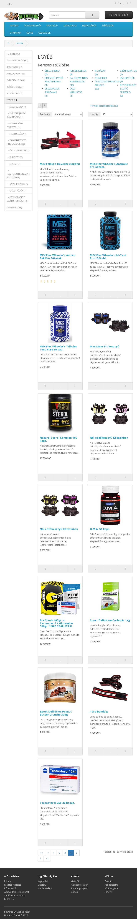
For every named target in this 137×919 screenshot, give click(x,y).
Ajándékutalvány (79, 884)
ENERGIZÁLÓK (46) (16, 80)
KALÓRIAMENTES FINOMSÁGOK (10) (79, 81)
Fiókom (108, 881)
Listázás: (94, 114)
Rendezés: (45, 114)
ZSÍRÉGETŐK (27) (15, 86)
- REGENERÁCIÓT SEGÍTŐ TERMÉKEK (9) (17, 199)
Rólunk (7, 881)
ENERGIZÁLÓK (89, 25)
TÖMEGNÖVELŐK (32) (17, 60)
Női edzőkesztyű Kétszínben (109, 437)
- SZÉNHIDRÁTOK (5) (17, 184)
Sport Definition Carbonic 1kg (110, 620)
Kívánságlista (111, 888)
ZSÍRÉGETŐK (108, 25)
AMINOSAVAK (70, 25)
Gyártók (75, 881)
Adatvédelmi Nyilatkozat (16, 891)
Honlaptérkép (45, 888)
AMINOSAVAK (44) (15, 73)
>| (47, 858)
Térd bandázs (99, 711)
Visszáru (42, 884)
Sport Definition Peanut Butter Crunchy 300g (56, 713)
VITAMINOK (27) (14, 93)
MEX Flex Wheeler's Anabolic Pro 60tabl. (109, 165)
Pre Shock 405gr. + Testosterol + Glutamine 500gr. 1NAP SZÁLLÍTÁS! (56, 623)
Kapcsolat (43, 881)
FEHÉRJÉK (14, 25)
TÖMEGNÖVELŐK (32, 25)
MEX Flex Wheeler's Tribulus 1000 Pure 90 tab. (58, 348)
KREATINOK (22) (14, 67)
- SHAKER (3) (13, 163)
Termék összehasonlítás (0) (104, 105)
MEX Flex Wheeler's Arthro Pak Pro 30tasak (57, 256)
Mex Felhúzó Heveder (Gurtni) (60, 164)
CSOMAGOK (44, 32)
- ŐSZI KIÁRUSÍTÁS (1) (18, 150)
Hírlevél (108, 891)
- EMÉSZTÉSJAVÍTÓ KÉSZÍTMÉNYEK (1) (16, 115)
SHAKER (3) (101, 77)
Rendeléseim (111, 884)
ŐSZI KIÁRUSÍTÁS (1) (76, 92)
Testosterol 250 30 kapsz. (57, 803)
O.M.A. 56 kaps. (100, 529)
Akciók (74, 891)
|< (41, 852)
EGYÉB (30, 32)
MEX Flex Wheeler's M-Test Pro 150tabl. (108, 256)
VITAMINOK (15, 32)
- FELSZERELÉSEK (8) (17, 133)
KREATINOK (52, 25)
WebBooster (23, 911)
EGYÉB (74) (12, 100)
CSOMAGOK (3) (14, 207)
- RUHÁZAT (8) (14, 157)
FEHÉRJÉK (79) (13, 53)
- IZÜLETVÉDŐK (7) (16, 190)
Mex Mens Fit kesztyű (104, 346)
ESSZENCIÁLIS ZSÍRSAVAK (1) (52, 92)
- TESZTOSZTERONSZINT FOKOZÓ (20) (18, 174)
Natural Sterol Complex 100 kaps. (58, 439)
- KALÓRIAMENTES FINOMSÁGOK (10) (16, 142)
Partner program (79, 888)
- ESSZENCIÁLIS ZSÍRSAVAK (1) (15, 125)
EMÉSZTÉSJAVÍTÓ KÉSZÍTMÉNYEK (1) (54, 81)
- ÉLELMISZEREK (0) (16, 106)
